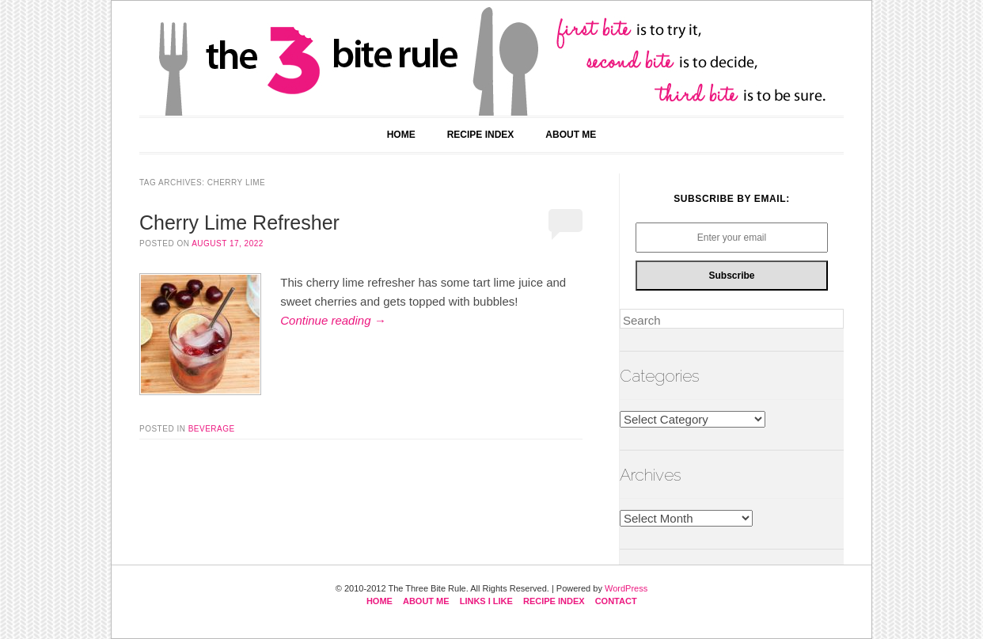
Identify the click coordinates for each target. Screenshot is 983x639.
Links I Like (486, 601)
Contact (616, 601)
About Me (570, 134)
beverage (211, 428)
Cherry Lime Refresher (239, 222)
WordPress (626, 588)
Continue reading (332, 320)
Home (401, 134)
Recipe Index (480, 134)
